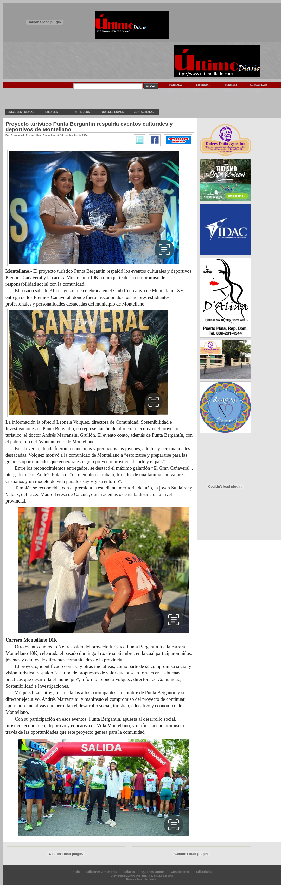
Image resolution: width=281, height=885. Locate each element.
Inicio (76, 872)
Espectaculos (203, 91)
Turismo (231, 84)
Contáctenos (180, 872)
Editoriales (204, 872)
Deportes (230, 91)
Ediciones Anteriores (101, 872)
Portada (175, 84)
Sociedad (258, 91)
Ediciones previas (21, 112)
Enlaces (51, 112)
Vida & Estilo (175, 98)
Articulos (82, 112)
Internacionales (175, 91)
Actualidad (258, 84)
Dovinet (153, 879)
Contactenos (144, 112)
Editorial (203, 84)
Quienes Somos (113, 112)
